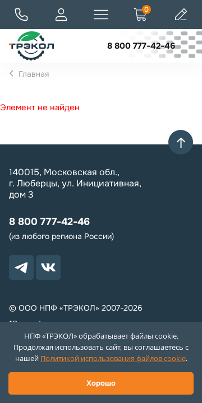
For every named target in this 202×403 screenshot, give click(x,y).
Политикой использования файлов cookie (113, 358)
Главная (34, 74)
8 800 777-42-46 (141, 45)
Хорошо (101, 383)
